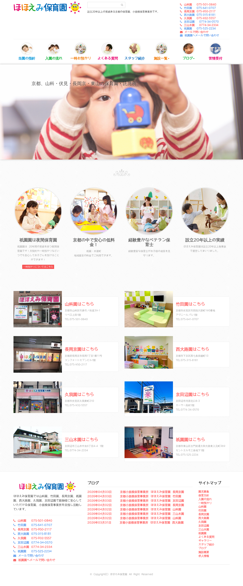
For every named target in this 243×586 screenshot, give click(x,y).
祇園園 (202, 533)
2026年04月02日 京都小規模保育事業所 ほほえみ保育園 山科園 (134, 509)
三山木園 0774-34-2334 (201, 25)
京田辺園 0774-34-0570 (201, 21)
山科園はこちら (79, 304)
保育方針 (203, 495)
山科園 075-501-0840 (200, 4)
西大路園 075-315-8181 (199, 14)
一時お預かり (80, 51)
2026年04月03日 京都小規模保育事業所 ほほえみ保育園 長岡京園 (135, 492)
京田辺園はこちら (192, 394)
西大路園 (203, 518)
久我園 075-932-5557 (200, 18)
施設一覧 (161, 51)
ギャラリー (205, 540)
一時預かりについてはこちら (38, 266)
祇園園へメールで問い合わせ (202, 35)
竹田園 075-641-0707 (200, 8)
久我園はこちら (79, 394)
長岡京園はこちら (81, 349)
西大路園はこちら (192, 349)
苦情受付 (215, 51)
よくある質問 (107, 51)
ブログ (188, 51)
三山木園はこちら (81, 439)
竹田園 (202, 510)
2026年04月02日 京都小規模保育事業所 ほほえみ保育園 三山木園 (135, 513)
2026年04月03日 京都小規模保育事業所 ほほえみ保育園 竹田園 (134, 496)
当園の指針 (26, 51)
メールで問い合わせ (196, 31)
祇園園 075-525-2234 (200, 28)
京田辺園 (203, 525)
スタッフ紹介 (134, 51)
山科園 (202, 506)
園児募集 (203, 491)
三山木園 (203, 529)
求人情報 (203, 555)
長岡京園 (203, 514)
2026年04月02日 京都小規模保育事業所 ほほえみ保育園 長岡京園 (135, 505)
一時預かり (205, 503)
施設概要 (203, 552)
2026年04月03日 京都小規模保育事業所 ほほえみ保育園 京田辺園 (135, 500)
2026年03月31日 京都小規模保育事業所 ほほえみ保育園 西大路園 (135, 522)
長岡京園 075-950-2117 (199, 11)
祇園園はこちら (190, 439)
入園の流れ (53, 51)
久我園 (202, 521)
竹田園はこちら (190, 304)
